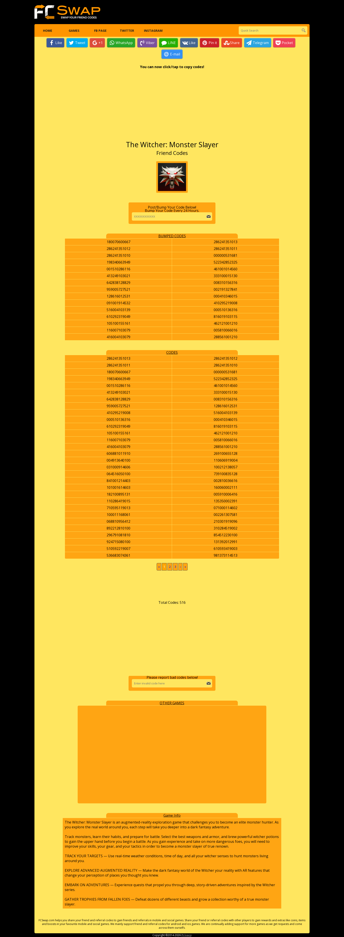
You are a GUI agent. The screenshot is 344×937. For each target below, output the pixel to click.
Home (47, 30)
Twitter (127, 30)
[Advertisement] (172, 107)
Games (73, 30)
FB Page (100, 30)
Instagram (153, 30)
